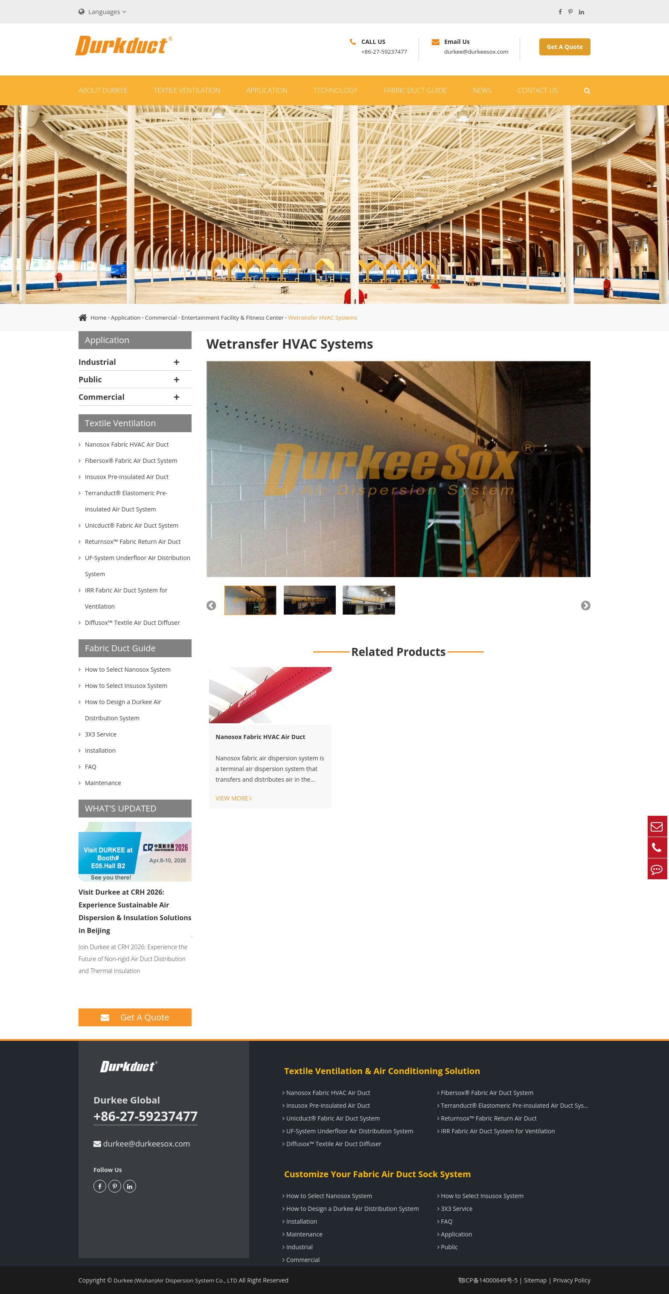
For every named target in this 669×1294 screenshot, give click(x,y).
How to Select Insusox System (479, 1196)
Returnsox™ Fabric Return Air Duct (485, 1118)
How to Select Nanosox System (326, 1196)
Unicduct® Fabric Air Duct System (329, 1118)
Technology (336, 90)
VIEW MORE (233, 798)
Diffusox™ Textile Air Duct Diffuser (330, 1144)
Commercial (164, 317)
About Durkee (103, 90)
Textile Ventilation (187, 90)
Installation (298, 1221)
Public (90, 379)
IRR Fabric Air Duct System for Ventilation (495, 1131)
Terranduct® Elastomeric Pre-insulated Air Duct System (513, 1105)
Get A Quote (565, 47)
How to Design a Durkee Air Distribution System (349, 1208)
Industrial (97, 362)
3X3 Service (453, 1208)
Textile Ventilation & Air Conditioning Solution (379, 1071)
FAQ (443, 1221)
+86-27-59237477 (148, 1116)
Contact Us (538, 90)
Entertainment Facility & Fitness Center (240, 317)
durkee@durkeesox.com (141, 1143)
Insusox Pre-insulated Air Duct (325, 1105)
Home (99, 317)
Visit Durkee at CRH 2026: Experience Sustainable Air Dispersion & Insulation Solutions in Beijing (135, 911)
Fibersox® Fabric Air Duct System (484, 1093)
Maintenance (301, 1234)
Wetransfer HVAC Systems (334, 317)
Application (266, 90)
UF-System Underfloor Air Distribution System (346, 1131)
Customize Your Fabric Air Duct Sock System (374, 1174)
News (482, 90)
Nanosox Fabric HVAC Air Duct (260, 737)
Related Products (398, 651)
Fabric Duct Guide (415, 90)
